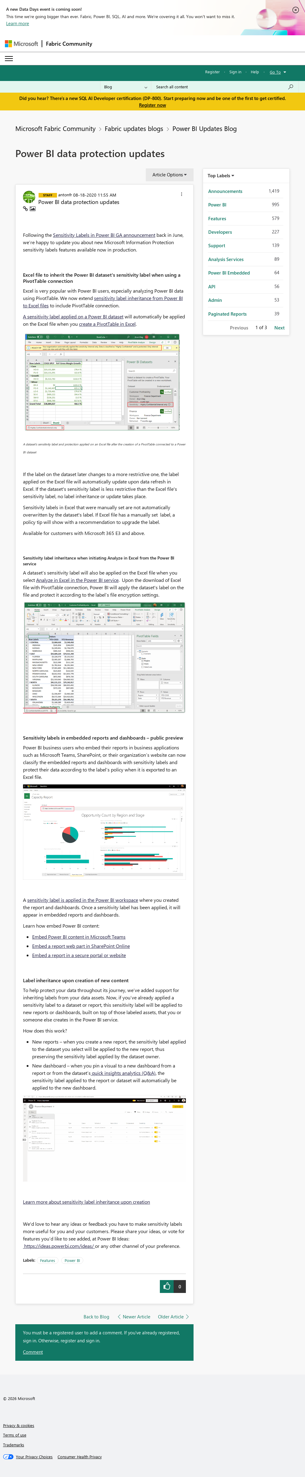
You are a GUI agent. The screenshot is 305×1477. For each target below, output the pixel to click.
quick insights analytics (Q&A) (123, 1073)
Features (47, 1260)
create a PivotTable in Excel (107, 324)
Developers (220, 232)
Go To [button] (275, 72)
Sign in (235, 71)
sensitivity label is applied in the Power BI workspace (82, 900)
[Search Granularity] (125, 87)
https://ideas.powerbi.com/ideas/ (59, 1246)
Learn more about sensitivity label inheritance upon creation (86, 1201)
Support (216, 245)
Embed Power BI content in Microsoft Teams (79, 936)
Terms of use (14, 1434)
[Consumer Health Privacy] (80, 1456)
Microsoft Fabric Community (55, 128)
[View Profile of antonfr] (65, 194)
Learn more (17, 23)
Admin (215, 300)
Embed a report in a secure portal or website (79, 955)
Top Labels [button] (219, 175)
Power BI (72, 1260)
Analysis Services (225, 259)
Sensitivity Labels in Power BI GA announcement (104, 235)
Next (279, 328)
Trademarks (13, 1444)
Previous (239, 328)
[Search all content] (225, 87)
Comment (33, 1352)
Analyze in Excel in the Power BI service (77, 580)
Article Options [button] (167, 174)
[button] (181, 195)
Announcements (225, 191)
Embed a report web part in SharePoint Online (81, 946)
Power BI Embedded (229, 273)
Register (212, 71)
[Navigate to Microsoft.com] (21, 43)
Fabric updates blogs (134, 128)
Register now (152, 105)
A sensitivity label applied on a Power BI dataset (73, 316)
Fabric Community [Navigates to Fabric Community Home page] (69, 43)
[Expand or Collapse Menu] (9, 58)
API (211, 286)
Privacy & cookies (18, 1425)
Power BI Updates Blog (204, 128)
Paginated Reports (227, 314)
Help (255, 71)
